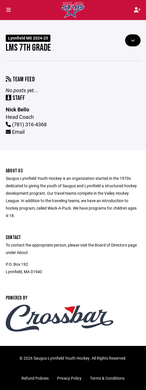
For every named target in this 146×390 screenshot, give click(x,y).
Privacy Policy (69, 378)
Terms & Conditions (107, 378)
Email (15, 131)
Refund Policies (35, 378)
